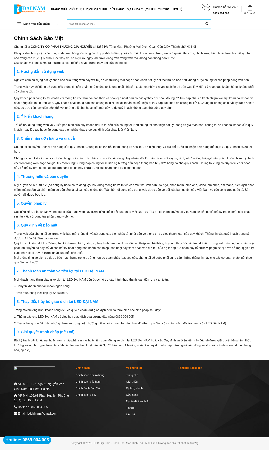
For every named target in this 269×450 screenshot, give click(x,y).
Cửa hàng (117, 9)
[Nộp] (207, 24)
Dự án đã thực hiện (141, 9)
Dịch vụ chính (96, 9)
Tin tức (163, 9)
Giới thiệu (76, 9)
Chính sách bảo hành (88, 381)
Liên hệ (177, 9)
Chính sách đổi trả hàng (90, 375)
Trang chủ (59, 9)
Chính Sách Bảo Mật (88, 388)
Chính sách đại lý (86, 394)
